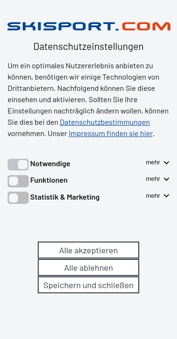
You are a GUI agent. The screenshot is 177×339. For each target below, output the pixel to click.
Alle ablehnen (88, 267)
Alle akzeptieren (88, 250)
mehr (157, 162)
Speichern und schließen (88, 285)
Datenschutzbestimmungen (105, 121)
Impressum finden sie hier (110, 133)
